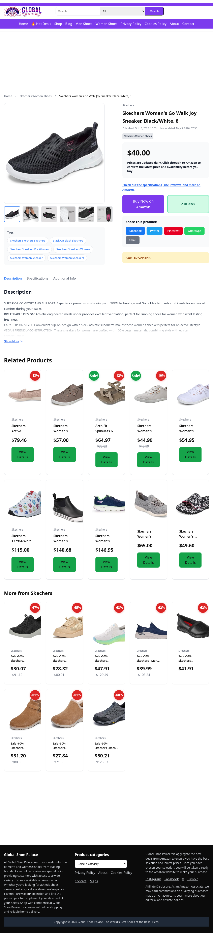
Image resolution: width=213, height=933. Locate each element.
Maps (94, 881)
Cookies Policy (155, 24)
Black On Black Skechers (68, 240)
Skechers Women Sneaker (26, 258)
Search (154, 11)
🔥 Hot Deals (41, 24)
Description (13, 278)
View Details (22, 454)
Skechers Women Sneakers (67, 258)
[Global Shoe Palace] (23, 11)
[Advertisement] (106, 62)
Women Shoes (106, 24)
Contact (188, 24)
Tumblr (192, 879)
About (174, 24)
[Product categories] (101, 864)
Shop (58, 24)
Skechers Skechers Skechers (27, 240)
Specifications (37, 278)
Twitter (154, 231)
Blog (68, 24)
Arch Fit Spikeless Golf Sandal (106, 431)
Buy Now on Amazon (143, 204)
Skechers (128, 105)
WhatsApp (195, 231)
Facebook (135, 231)
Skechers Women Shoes (36, 96)
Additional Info (64, 278)
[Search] (78, 11)
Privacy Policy (131, 24)
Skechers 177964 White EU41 (22, 541)
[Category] (122, 11)
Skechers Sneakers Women (73, 249)
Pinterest (173, 231)
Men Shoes (83, 24)
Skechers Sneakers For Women (29, 249)
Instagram (153, 879)
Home (23, 24)
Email (132, 240)
